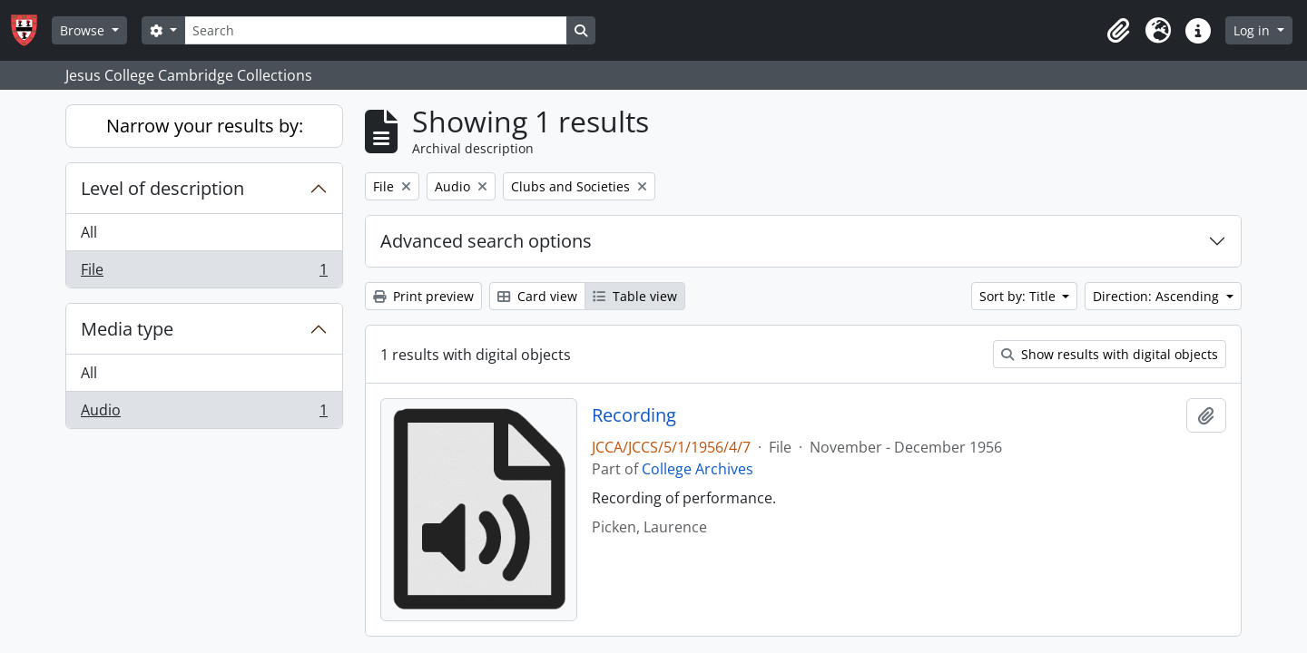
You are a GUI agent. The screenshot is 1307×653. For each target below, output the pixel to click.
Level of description (162, 188)
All (89, 232)
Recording (634, 415)
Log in (1253, 30)
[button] (1118, 31)
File (204, 273)
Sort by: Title (1019, 296)
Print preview (423, 296)
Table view (635, 296)
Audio (204, 413)
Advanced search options (486, 241)
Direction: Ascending (1158, 296)
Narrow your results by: (204, 125)
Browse (84, 30)
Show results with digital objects (1109, 354)
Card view (537, 296)
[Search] (375, 30)
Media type (127, 329)
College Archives (697, 469)
